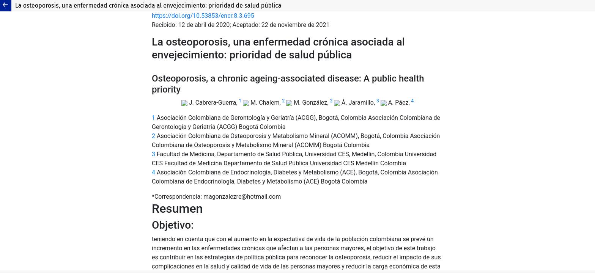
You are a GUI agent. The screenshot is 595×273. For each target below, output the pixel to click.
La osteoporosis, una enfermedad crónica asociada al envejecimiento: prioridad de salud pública (148, 5)
